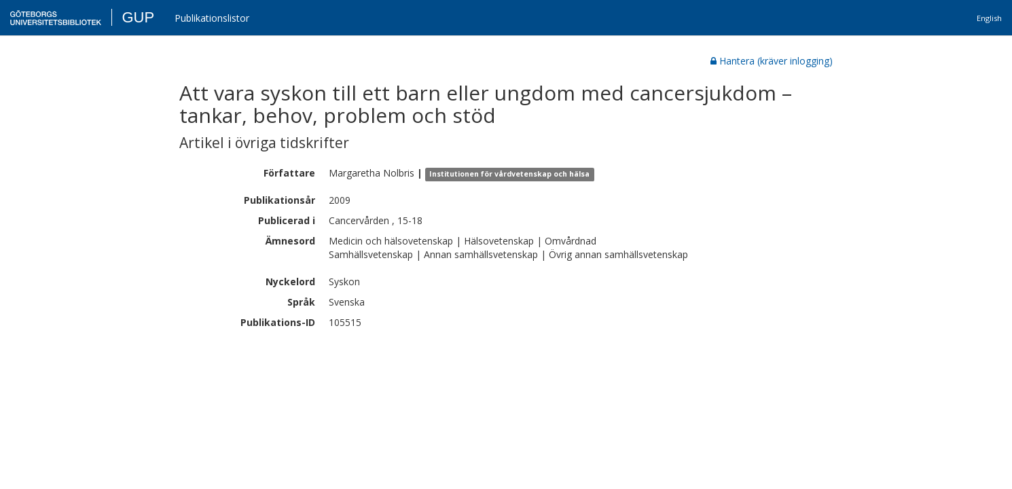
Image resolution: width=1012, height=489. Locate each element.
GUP (138, 17)
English (989, 18)
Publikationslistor (212, 18)
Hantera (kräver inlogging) (771, 60)
